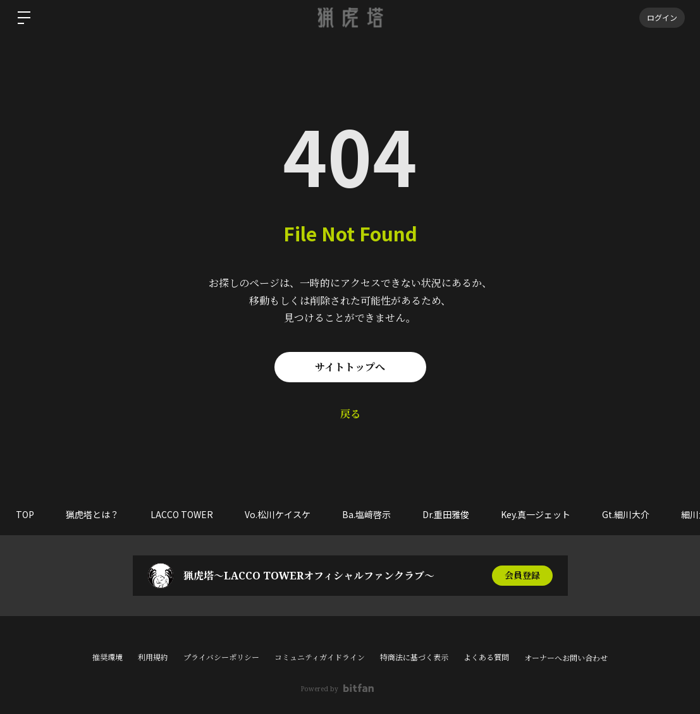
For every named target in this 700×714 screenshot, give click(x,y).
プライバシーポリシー (221, 657)
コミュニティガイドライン (319, 657)
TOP (25, 514)
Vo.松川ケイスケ (277, 514)
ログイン (662, 17)
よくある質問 (486, 657)
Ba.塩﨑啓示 (366, 514)
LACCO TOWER (181, 514)
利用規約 (153, 657)
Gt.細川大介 (625, 514)
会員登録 (522, 575)
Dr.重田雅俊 (445, 514)
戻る (350, 414)
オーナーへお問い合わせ (566, 658)
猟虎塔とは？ (92, 514)
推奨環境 (107, 657)
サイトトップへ (350, 367)
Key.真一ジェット (535, 514)
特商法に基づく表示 (414, 657)
